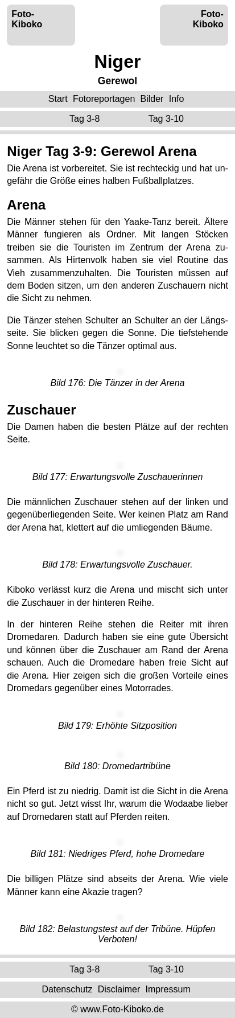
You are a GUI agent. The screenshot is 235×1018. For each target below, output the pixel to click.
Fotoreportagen (104, 99)
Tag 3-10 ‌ (168, 118)
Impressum (168, 989)
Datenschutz (67, 989)
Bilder (152, 99)
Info (176, 99)
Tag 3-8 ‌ (85, 118)
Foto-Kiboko (26, 19)
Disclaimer (119, 989)
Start (58, 99)
